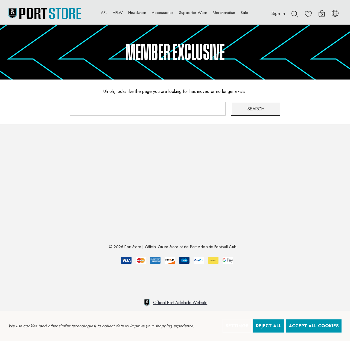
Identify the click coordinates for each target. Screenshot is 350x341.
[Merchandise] (224, 14)
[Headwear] (137, 14)
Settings (237, 326)
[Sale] (244, 12)
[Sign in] (278, 10)
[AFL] (104, 14)
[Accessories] (163, 14)
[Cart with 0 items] (321, 10)
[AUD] (335, 12)
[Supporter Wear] (193, 14)
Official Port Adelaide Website (175, 303)
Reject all (268, 326)
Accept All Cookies (314, 326)
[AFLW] (118, 14)
